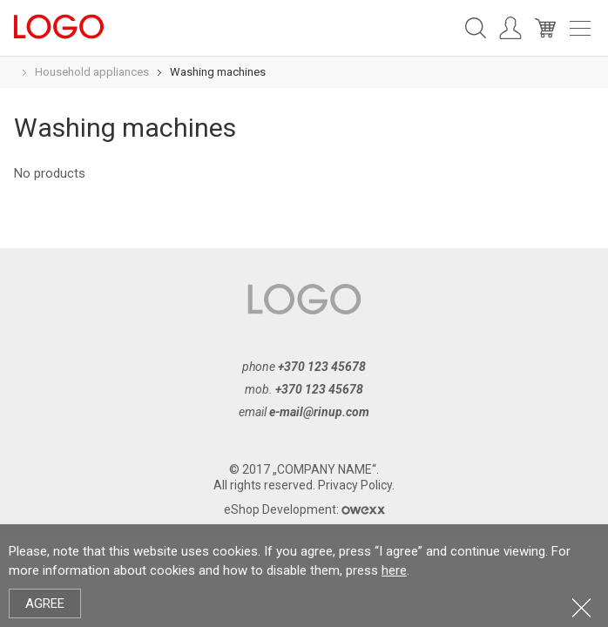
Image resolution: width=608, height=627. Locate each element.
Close (581, 607)
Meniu (580, 28)
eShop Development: (304, 509)
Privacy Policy (355, 485)
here (394, 570)
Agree (44, 603)
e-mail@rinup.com (319, 412)
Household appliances (92, 71)
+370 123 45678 (322, 367)
